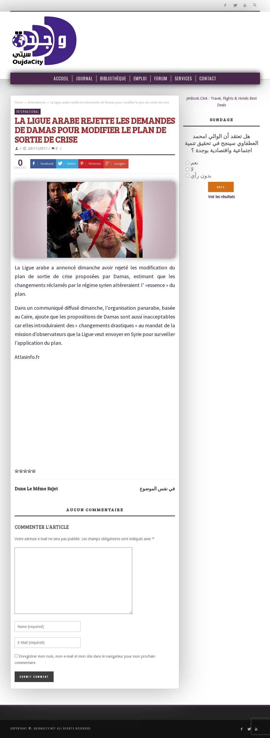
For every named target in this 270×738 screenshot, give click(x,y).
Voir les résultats (221, 197)
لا (192, 169)
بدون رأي (201, 175)
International (37, 102)
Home (19, 102)
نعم (194, 162)
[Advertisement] (95, 414)
